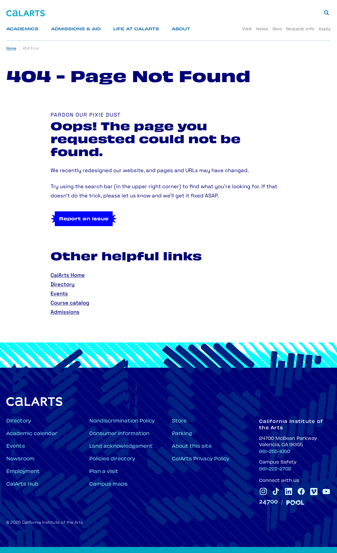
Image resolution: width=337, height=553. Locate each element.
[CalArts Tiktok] (276, 491)
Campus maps (108, 484)
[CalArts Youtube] (326, 491)
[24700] (268, 502)
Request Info (300, 29)
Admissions (65, 312)
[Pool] (295, 502)
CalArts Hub (22, 484)
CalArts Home (68, 275)
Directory (63, 284)
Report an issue (83, 219)
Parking (182, 434)
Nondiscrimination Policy (122, 421)
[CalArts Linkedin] (288, 491)
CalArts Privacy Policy (200, 459)
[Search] (326, 12)
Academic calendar (31, 434)
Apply (325, 29)
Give (277, 29)
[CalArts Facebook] (301, 491)
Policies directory (112, 459)
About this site (192, 446)
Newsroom (20, 459)
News (262, 29)
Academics (22, 29)
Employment (23, 472)
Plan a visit (103, 472)
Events (59, 294)
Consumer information (119, 434)
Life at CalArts (136, 29)
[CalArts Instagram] (263, 491)
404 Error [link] (31, 49)
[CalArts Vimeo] (314, 491)
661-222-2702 (275, 469)
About (181, 29)
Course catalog (70, 303)
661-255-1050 (274, 452)
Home (11, 49)
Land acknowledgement (121, 446)
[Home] (25, 13)
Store (179, 421)
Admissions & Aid (76, 29)
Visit (247, 29)
